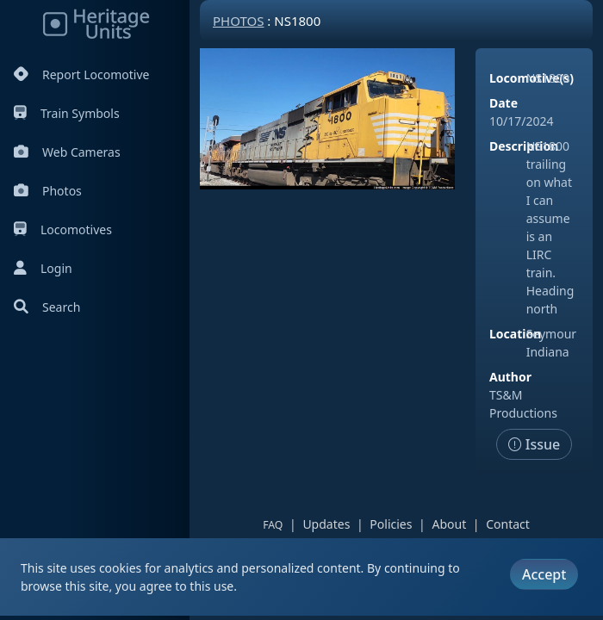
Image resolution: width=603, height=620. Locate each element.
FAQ (273, 525)
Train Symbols (67, 113)
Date (503, 103)
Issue (534, 444)
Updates (326, 524)
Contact (508, 524)
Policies (391, 524)
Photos (48, 191)
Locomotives (63, 229)
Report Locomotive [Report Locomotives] (81, 74)
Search (47, 307)
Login (43, 268)
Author (510, 377)
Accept (544, 574)
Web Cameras (67, 152)
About (449, 524)
